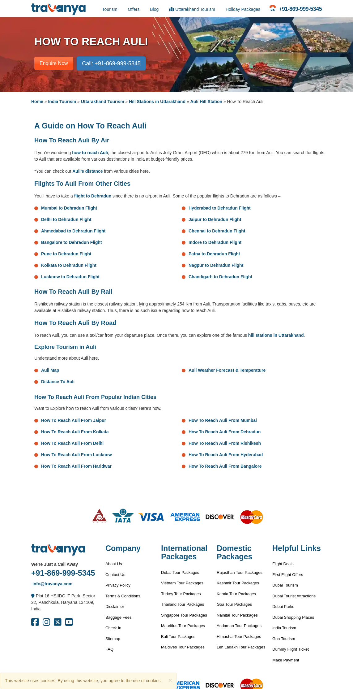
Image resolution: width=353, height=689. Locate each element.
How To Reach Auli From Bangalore (225, 466)
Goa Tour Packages (234, 604)
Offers (134, 9)
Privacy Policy (117, 585)
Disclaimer (114, 606)
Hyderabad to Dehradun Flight (220, 208)
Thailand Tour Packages (182, 604)
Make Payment (285, 660)
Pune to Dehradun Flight (66, 253)
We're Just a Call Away (54, 564)
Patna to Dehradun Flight (214, 253)
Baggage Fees (118, 617)
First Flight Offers (287, 574)
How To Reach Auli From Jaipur (73, 420)
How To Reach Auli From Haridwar (76, 466)
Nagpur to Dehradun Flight (216, 265)
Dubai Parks (283, 606)
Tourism (109, 9)
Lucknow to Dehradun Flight (70, 276)
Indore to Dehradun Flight (215, 242)
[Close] (170, 680)
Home (37, 101)
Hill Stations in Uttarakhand (157, 101)
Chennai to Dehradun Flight (217, 230)
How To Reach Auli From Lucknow (76, 454)
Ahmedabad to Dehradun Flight (73, 230)
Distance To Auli (57, 381)
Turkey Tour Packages (181, 594)
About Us (113, 563)
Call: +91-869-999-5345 (111, 63)
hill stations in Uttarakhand (276, 335)
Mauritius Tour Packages (183, 625)
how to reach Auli (90, 152)
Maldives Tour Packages (183, 647)
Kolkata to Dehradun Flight (68, 265)
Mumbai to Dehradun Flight (69, 208)
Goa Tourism (283, 638)
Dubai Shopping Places (293, 617)
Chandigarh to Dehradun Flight (220, 276)
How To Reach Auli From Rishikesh (225, 443)
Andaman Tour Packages (239, 625)
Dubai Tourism (285, 585)
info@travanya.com (51, 583)
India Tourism (62, 101)
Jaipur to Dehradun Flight (215, 219)
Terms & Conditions (122, 596)
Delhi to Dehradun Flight (66, 219)
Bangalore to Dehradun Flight (71, 242)
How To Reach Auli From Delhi (72, 443)
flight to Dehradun (93, 195)
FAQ (109, 649)
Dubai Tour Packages (180, 572)
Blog (154, 9)
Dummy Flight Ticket (290, 649)
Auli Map (50, 370)
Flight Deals (283, 563)
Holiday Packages (243, 9)
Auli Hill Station (206, 101)
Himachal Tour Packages (239, 636)
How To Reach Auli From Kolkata (75, 431)
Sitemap (112, 638)
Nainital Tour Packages (237, 615)
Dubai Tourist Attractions (294, 596)
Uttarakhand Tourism (192, 9)
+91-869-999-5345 (63, 573)
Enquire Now (54, 63)
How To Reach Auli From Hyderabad (226, 454)
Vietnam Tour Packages (182, 583)
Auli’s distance (87, 171)
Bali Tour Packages (178, 636)
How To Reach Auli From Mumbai (223, 420)
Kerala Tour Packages (236, 594)
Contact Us (115, 574)
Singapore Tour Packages (184, 615)
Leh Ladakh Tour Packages (241, 647)
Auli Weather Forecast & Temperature (227, 370)
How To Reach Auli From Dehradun (225, 431)
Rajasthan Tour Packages (239, 572)
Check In (113, 628)
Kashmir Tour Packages (238, 583)
